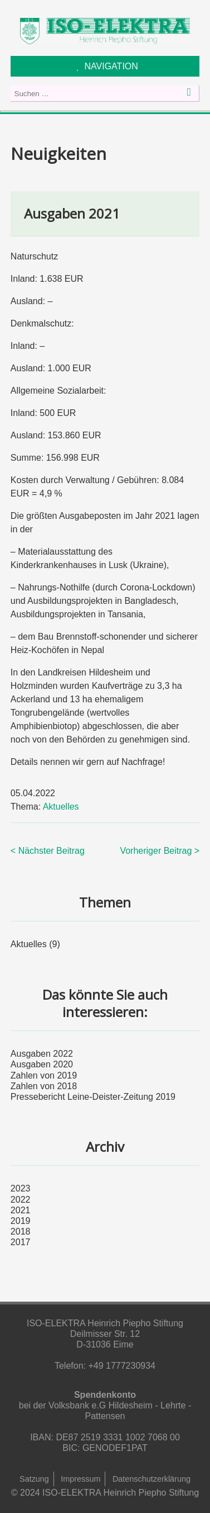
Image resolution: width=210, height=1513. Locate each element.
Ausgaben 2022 (42, 1053)
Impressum (80, 1478)
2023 (21, 1188)
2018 (21, 1231)
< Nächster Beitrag (48, 850)
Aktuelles (61, 806)
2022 (21, 1199)
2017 (21, 1242)
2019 (21, 1221)
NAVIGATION (111, 66)
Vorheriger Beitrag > (159, 850)
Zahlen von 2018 (44, 1086)
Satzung (34, 1478)
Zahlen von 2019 (44, 1075)
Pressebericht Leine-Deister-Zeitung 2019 (93, 1096)
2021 (21, 1210)
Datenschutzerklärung (152, 1478)
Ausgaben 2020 (42, 1064)
